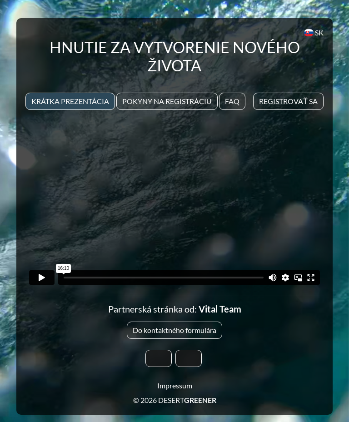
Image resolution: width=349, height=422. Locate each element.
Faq (232, 101)
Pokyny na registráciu (167, 101)
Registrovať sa (288, 101)
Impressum (174, 385)
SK (314, 32)
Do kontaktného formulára (174, 330)
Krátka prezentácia (70, 101)
